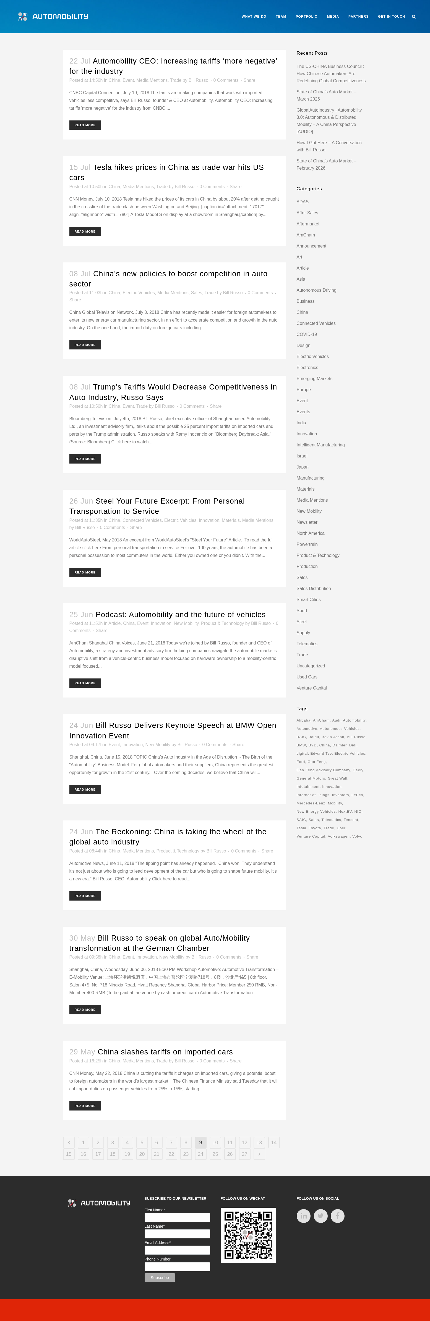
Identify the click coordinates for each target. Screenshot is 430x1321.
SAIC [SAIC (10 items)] (301, 820)
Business (306, 301)
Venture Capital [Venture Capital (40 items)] (311, 836)
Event (128, 80)
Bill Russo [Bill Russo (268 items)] (356, 737)
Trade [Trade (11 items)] (329, 828)
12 (244, 1142)
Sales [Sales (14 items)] (314, 820)
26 (230, 1154)
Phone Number (158, 1259)
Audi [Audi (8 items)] (336, 720)
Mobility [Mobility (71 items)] (335, 803)
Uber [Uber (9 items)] (341, 828)
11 (230, 1142)
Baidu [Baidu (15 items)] (314, 737)
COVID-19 (307, 334)
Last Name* (155, 1226)
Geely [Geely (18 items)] (358, 770)
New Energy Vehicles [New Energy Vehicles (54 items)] (316, 811)
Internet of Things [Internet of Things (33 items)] (313, 795)
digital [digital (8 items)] (302, 753)
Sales (196, 292)
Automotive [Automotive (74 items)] (307, 729)
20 (142, 1154)
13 (259, 1142)
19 (127, 1154)
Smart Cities (309, 599)
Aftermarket (308, 224)
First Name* (155, 1210)
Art (299, 257)
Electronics (307, 367)
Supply (303, 632)
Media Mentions (152, 80)
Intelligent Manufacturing (321, 445)
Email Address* (158, 1242)
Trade (175, 80)
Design (304, 345)
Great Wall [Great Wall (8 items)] (337, 778)
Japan (303, 467)
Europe (304, 389)
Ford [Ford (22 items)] (301, 762)
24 (200, 1154)
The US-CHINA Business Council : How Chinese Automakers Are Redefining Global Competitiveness (331, 73)
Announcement (312, 246)
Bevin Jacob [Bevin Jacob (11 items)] (333, 737)
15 (68, 1154)
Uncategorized (311, 666)
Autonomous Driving (317, 290)
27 (244, 1154)
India (301, 422)
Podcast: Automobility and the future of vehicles (181, 614)
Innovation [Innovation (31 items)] (332, 787)
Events (303, 411)
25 (215, 1154)
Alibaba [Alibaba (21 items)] (304, 720)
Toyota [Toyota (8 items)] (315, 828)
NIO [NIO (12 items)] (357, 811)
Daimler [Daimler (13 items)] (340, 745)
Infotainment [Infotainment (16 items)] (308, 787)
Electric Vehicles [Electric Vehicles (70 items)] (349, 753)
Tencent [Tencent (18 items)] (351, 820)
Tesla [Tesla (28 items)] (301, 828)
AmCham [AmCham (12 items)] (321, 720)
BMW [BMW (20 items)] (301, 745)
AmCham (306, 235)
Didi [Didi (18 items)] (352, 745)
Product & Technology (222, 623)
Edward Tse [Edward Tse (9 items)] (321, 753)
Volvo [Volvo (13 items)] (357, 836)
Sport (302, 610)
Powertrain (307, 544)
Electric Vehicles (139, 292)
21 (156, 1154)
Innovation (209, 520)
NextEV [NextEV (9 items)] (345, 811)
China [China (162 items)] (324, 745)
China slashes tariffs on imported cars (165, 1052)
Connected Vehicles (142, 520)
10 (215, 1142)
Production (307, 566)
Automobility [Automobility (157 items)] (354, 720)
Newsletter (307, 522)
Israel (302, 456)
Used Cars (307, 677)
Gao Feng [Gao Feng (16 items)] (316, 762)
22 (171, 1154)
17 (98, 1154)
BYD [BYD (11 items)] (313, 745)
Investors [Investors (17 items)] (340, 795)
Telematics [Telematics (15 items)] (331, 820)
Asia (301, 279)
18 (112, 1154)
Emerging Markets (315, 378)
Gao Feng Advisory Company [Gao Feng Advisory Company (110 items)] (323, 770)
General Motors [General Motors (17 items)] (311, 778)
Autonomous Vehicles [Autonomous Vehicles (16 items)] (340, 729)
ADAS (303, 201)
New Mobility (186, 623)
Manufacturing (311, 478)
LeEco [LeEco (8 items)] (357, 795)
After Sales (307, 212)
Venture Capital (312, 688)
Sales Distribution (314, 588)
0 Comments (226, 80)
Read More (85, 125)
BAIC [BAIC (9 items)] (301, 737)
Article (114, 623)
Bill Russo (198, 80)
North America (311, 533)
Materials (231, 520)
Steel (302, 621)
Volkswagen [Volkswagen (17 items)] (339, 836)
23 (186, 1154)
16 (83, 1154)
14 (274, 1142)
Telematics (307, 643)
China (114, 80)
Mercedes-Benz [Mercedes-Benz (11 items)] (311, 803)
